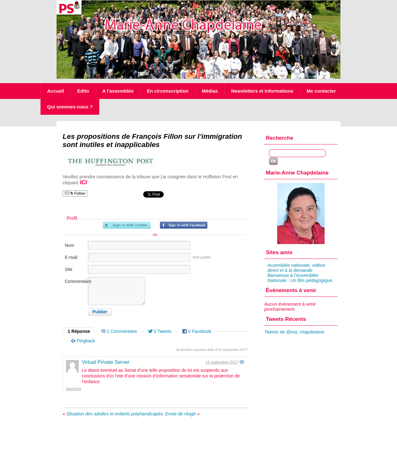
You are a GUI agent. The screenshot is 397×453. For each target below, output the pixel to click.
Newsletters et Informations (262, 91)
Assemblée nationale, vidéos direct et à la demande (296, 268)
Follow (75, 193)
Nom (69, 245)
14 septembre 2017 (221, 362)
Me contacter (321, 91)
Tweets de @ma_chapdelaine (294, 331)
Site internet (72, 273)
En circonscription (168, 91)
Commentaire (76, 281)
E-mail (71, 257)
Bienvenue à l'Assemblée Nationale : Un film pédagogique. (300, 278)
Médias (210, 91)
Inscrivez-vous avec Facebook (183, 225)
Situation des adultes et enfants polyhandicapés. (115, 413)
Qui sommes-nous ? (70, 106)
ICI (82, 182)
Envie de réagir (180, 413)
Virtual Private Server (106, 362)
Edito (83, 91)
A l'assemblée (118, 91)
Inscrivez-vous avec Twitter (126, 225)
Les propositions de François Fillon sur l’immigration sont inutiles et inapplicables (152, 140)
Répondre (73, 389)
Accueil (55, 91)
